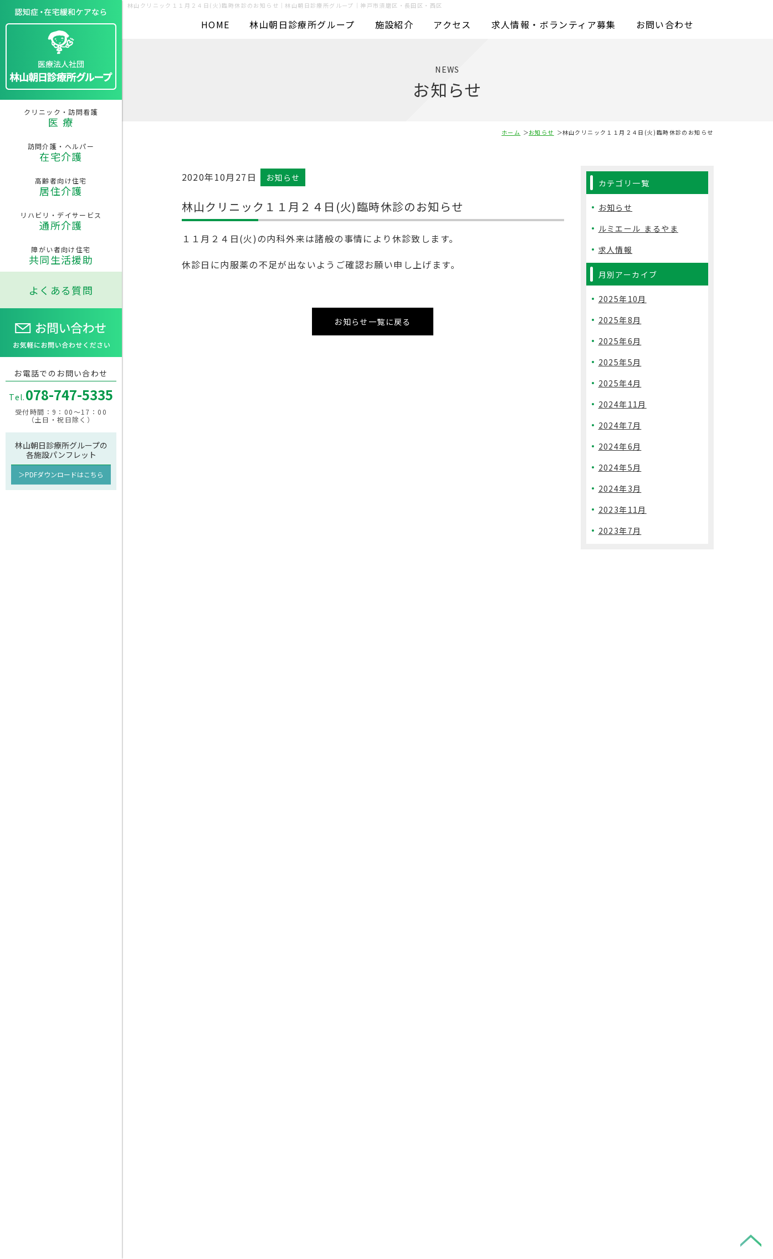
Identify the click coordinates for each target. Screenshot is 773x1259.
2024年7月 (620, 425)
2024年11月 (622, 404)
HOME (215, 24)
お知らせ (541, 132)
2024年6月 (620, 446)
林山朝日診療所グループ (302, 24)
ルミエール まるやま (638, 228)
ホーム (510, 132)
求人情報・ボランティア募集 (554, 24)
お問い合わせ (665, 24)
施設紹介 (394, 24)
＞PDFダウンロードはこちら (61, 474)
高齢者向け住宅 (61, 187)
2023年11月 (622, 509)
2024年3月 (620, 488)
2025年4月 (620, 383)
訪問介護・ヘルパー (61, 152)
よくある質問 (61, 290)
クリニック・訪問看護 (61, 118)
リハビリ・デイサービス (61, 221)
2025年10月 (622, 298)
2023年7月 (620, 530)
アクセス (452, 24)
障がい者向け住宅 (61, 255)
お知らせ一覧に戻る (372, 318)
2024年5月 (620, 467)
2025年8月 (620, 319)
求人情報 (615, 249)
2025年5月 (620, 362)
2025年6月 (620, 340)
